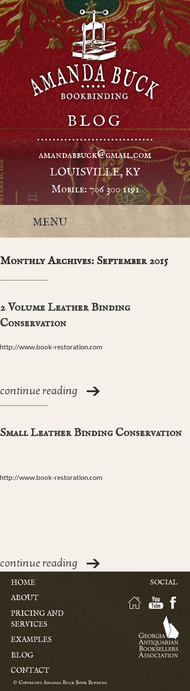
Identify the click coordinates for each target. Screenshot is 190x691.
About (25, 598)
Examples (31, 639)
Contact (30, 670)
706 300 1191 (114, 189)
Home (23, 582)
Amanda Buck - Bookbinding (95, 54)
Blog (22, 655)
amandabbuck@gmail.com (95, 155)
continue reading (39, 391)
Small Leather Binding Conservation (91, 433)
